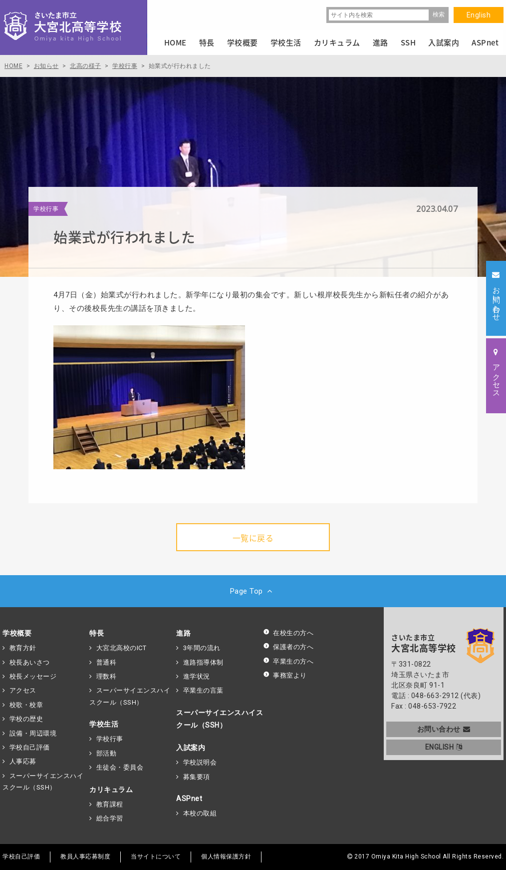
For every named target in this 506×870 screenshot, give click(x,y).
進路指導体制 (203, 662)
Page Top (253, 591)
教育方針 (22, 648)
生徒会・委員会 (120, 767)
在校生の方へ (288, 633)
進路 (183, 633)
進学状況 (196, 676)
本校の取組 (200, 813)
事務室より (285, 675)
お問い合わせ (444, 729)
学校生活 (103, 724)
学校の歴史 (26, 719)
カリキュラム (111, 790)
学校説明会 (200, 762)
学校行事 (109, 739)
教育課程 (109, 804)
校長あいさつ (29, 662)
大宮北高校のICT (121, 648)
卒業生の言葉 (203, 690)
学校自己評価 (29, 747)
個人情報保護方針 (226, 856)
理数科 (106, 676)
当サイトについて (156, 856)
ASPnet (189, 799)
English (479, 15)
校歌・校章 (26, 705)
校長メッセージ (33, 676)
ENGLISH (444, 747)
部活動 (106, 753)
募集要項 (196, 777)
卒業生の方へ (288, 661)
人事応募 (22, 761)
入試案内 (190, 748)
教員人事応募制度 (85, 856)
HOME (175, 42)
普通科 (106, 662)
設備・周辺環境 (33, 733)
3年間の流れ (202, 648)
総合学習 (109, 818)
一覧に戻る (253, 538)
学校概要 (16, 633)
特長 (96, 633)
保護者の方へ (288, 647)
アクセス (22, 690)
